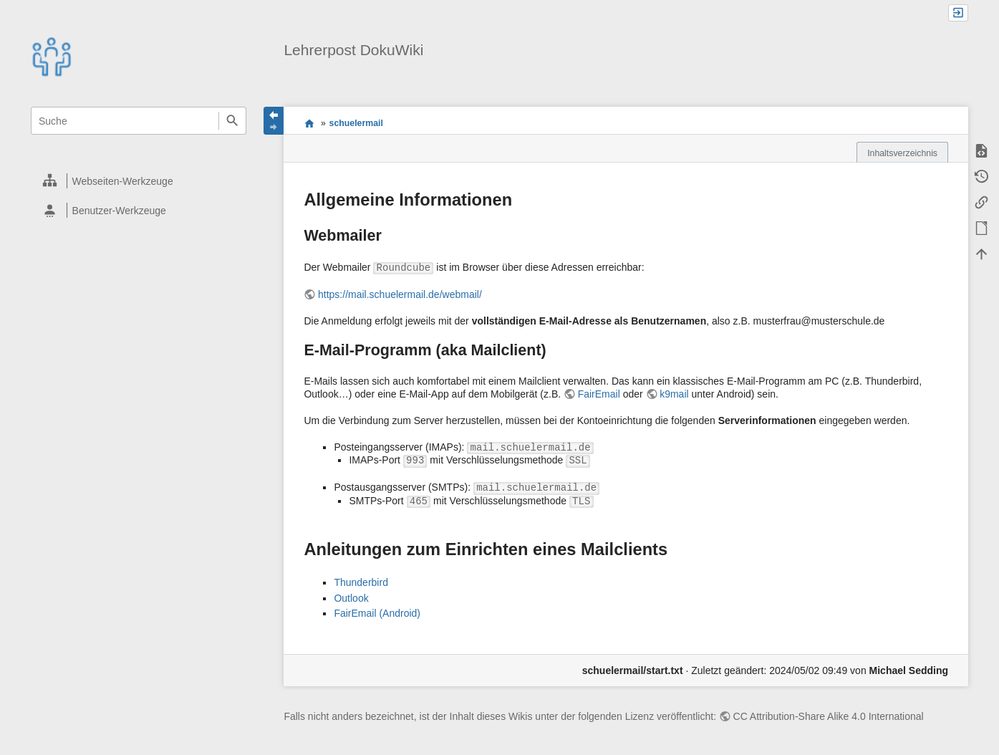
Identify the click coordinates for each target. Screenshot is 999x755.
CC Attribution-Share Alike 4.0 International (828, 716)
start (309, 123)
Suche (232, 120)
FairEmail (599, 394)
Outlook (351, 598)
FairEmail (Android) (377, 613)
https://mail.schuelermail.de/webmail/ (400, 294)
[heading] (139, 181)
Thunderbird (361, 582)
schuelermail (356, 123)
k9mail (674, 394)
